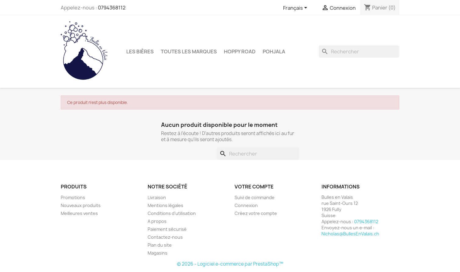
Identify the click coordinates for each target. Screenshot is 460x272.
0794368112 (112, 7)
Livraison (157, 197)
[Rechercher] (359, 51)
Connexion (246, 205)
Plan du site (160, 245)
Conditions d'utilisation (172, 213)
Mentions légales (165, 205)
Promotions (73, 197)
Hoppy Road (240, 51)
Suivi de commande (255, 197)
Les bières (140, 51)
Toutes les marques (189, 51)
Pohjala (274, 51)
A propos (157, 221)
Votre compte (254, 186)
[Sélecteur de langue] (296, 8)
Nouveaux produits (81, 205)
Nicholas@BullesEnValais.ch (350, 234)
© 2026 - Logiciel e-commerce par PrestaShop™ (230, 264)
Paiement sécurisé (167, 229)
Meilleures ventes (79, 213)
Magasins (157, 253)
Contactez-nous (165, 237)
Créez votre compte (256, 213)
